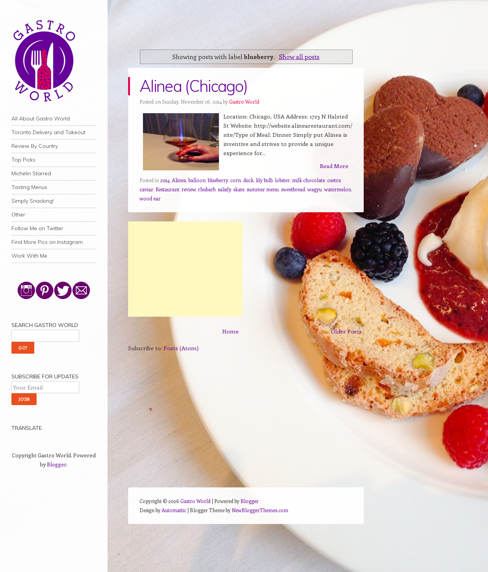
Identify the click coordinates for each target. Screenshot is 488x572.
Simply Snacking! (32, 200)
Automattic (174, 510)
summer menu (263, 189)
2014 (165, 180)
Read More (334, 166)
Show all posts (299, 56)
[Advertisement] (185, 269)
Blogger (57, 464)
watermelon (337, 189)
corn (235, 180)
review (188, 189)
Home (230, 331)
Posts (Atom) (181, 348)
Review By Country (34, 146)
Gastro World (244, 101)
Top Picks (23, 159)
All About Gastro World (40, 118)
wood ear (150, 198)
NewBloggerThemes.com (260, 510)
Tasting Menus (29, 187)
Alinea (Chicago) (193, 86)
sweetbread (293, 189)
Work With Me (29, 255)
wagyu (314, 189)
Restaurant (167, 189)
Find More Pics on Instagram (47, 242)
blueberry (218, 180)
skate (238, 189)
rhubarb (206, 189)
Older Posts (346, 331)
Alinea (179, 180)
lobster (282, 180)
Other (18, 214)
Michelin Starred (31, 173)
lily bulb (264, 180)
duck (248, 180)
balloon (196, 180)
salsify (224, 189)
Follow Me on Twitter (37, 228)
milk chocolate (308, 180)
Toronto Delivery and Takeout (48, 132)
